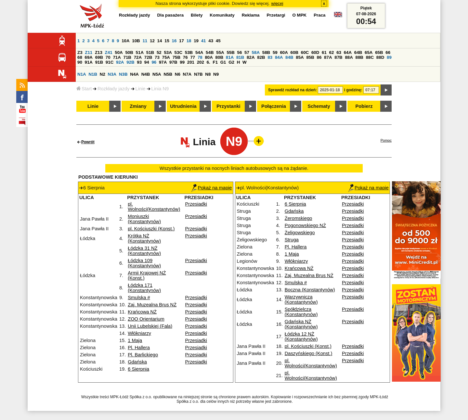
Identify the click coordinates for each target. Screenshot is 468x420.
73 (157, 57)
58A (256, 52)
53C (178, 52)
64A (348, 52)
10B (136, 40)
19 (196, 40)
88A (349, 57)
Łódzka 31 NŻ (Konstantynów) (144, 251)
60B (294, 52)
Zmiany (138, 106)
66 (387, 52)
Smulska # (139, 297)
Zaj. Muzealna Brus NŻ (152, 304)
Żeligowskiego (300, 232)
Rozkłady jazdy (114, 88)
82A (250, 57)
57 (246, 52)
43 (210, 40)
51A (140, 52)
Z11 (88, 52)
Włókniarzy (139, 333)
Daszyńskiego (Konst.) (308, 353)
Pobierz (364, 106)
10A (125, 40)
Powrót (88, 142)
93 (139, 62)
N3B (123, 74)
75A (166, 57)
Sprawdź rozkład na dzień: (292, 90)
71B (127, 57)
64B (358, 52)
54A (199, 52)
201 (190, 62)
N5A (156, 74)
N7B (198, 74)
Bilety (196, 15)
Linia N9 (160, 88)
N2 (102, 74)
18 (189, 40)
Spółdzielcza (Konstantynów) (301, 312)
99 (182, 62)
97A (163, 62)
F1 (215, 62)
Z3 (80, 52)
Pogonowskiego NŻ (305, 225)
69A (89, 57)
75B (176, 57)
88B (359, 57)
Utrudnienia (183, 106)
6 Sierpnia (138, 369)
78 (200, 57)
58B (266, 52)
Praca (319, 15)
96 (153, 62)
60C (305, 52)
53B (189, 52)
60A (284, 52)
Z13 (98, 52)
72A (138, 57)
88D (380, 57)
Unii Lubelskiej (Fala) (150, 326)
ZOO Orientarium (146, 319)
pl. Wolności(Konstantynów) (154, 206)
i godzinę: (353, 90)
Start (84, 88)
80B (219, 57)
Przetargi (275, 15)
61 (324, 52)
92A (120, 62)
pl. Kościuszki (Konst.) (151, 228)
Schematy (318, 106)
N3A (112, 74)
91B (99, 62)
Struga (292, 239)
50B (129, 52)
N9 (216, 74)
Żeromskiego (298, 218)
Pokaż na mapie (211, 187)
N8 (208, 74)
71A (117, 57)
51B (150, 52)
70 (108, 57)
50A (119, 52)
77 (192, 57)
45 (218, 40)
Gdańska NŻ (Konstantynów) (301, 324)
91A (89, 62)
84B (289, 57)
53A (168, 52)
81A (230, 57)
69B (99, 57)
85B (310, 57)
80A (209, 57)
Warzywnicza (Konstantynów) (301, 299)
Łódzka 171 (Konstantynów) (144, 288)
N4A (134, 74)
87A (328, 57)
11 (144, 40)
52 (159, 52)
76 (185, 57)
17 (181, 40)
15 (166, 40)
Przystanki (228, 106)
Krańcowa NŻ (142, 311)
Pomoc (386, 140)
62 (331, 52)
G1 (223, 62)
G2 (231, 62)
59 (275, 52)
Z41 (108, 52)
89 (389, 57)
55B (230, 52)
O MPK (299, 15)
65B (379, 52)
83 (269, 57)
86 (319, 57)
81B (240, 57)
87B (338, 57)
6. (208, 62)
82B (261, 57)
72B (148, 57)
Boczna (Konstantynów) (310, 289)
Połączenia (273, 106)
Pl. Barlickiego (143, 354)
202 (200, 62)
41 (203, 40)
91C (109, 62)
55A (220, 52)
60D (315, 52)
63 (338, 52)
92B (130, 62)
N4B (145, 74)
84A (279, 57)
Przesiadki (196, 204)
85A (300, 57)
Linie (141, 88)
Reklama (251, 15)
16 (174, 40)
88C (370, 57)
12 (152, 40)
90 (79, 62)
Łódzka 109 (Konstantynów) (144, 263)
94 (146, 62)
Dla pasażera (170, 15)
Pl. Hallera (139, 347)
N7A (187, 74)
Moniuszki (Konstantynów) (144, 219)
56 (239, 52)
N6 (177, 74)
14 (159, 40)
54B (210, 52)
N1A (81, 74)
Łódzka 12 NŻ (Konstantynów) (301, 336)
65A (368, 52)
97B (173, 62)
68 (79, 57)
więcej (277, 3)
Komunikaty (222, 15)
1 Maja (135, 340)
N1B (92, 74)
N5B (167, 74)
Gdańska (137, 361)
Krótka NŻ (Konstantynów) (144, 238)
